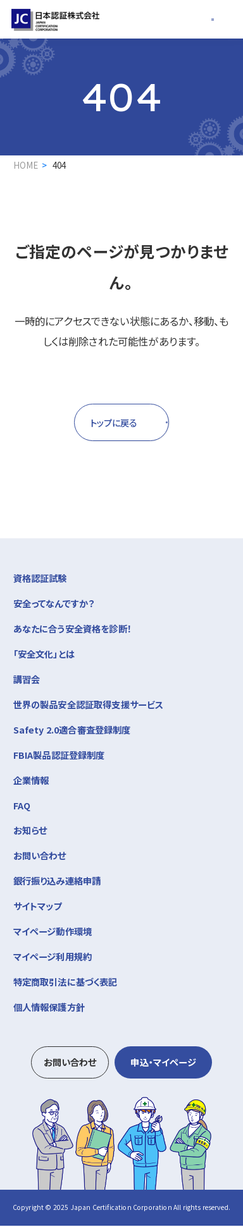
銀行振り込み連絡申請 (57, 881)
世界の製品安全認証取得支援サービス (88, 705)
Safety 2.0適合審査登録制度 (72, 730)
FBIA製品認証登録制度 (59, 756)
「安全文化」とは (44, 655)
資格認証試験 (121, 578)
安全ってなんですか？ (54, 604)
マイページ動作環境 (52, 932)
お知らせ (30, 831)
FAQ (22, 806)
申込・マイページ (163, 1063)
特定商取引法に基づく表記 (65, 982)
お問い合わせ (39, 856)
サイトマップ (37, 907)
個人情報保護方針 (49, 1008)
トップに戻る (91, 423)
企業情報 (121, 780)
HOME (26, 165)
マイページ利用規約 (52, 957)
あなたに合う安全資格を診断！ (72, 629)
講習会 (121, 679)
